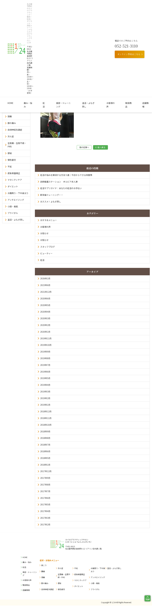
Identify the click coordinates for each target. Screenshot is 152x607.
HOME (22, 29)
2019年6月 (45, 373)
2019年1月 (45, 406)
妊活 (47, 29)
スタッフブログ (47, 248)
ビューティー (46, 254)
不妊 (10, 166)
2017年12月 (46, 472)
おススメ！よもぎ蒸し (50, 203)
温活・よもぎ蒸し (84, 29)
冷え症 (11, 136)
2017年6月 (45, 499)
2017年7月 (45, 492)
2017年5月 (45, 505)
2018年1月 (45, 466)
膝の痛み (12, 123)
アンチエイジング (16, 199)
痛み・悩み (35, 29)
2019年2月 (45, 399)
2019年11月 (46, 339)
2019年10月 (46, 346)
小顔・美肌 (13, 206)
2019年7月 (45, 366)
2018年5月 (45, 459)
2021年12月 (46, 293)
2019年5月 (45, 379)
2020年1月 (45, 333)
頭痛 (10, 116)
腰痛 (10, 109)
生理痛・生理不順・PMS (17, 145)
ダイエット (13, 186)
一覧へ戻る (107, 147)
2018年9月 (45, 432)
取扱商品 (115, 29)
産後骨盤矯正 (14, 173)
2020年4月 (45, 313)
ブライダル (13, 212)
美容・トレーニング (63, 29)
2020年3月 (45, 319)
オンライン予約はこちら (128, 18)
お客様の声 (101, 29)
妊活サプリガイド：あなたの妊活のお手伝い (61, 189)
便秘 (10, 153)
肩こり (11, 103)
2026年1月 (45, 279)
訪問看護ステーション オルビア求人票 (59, 183)
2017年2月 (45, 525)
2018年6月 (45, 452)
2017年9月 (45, 479)
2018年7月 (45, 446)
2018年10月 (46, 426)
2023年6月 (45, 286)
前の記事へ (77, 147)
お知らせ (44, 234)
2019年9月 (45, 353)
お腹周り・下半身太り (18, 193)
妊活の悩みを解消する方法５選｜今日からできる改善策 (66, 176)
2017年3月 (45, 519)
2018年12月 (46, 412)
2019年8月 (45, 359)
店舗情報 (128, 29)
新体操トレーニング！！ (51, 196)
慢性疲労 (12, 159)
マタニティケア (15, 179)
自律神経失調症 (15, 129)
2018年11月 (46, 419)
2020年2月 (45, 326)
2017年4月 (45, 512)
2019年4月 (45, 386)
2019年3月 (45, 393)
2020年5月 (45, 306)
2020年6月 (45, 299)
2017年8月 (45, 486)
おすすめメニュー (48, 221)
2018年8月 (45, 439)
